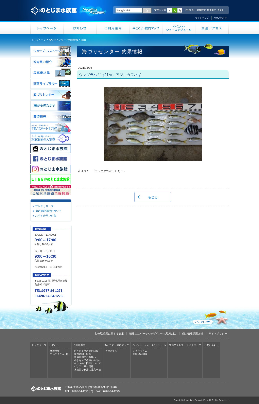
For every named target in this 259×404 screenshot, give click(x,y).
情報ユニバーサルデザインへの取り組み (153, 333)
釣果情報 (73, 39)
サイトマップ (202, 18)
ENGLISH (190, 10)
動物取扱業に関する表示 (109, 333)
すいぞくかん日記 (59, 354)
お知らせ (80, 28)
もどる (153, 197)
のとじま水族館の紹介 (86, 350)
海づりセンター (57, 39)
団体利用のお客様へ (85, 357)
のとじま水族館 (68, 14)
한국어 (221, 10)
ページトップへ (210, 316)
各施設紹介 (111, 350)
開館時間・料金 (82, 354)
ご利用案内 (113, 28)
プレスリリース (44, 206)
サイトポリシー (218, 333)
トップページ (47, 28)
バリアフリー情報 (83, 366)
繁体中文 (211, 10)
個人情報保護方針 (192, 333)
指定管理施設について (48, 210)
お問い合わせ (220, 18)
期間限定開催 (140, 354)
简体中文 (201, 10)
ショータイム (140, 350)
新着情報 (55, 350)
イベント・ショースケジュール (178, 28)
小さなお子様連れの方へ (87, 360)
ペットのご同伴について (87, 363)
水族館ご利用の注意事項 (87, 369)
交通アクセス (212, 28)
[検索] (128, 10)
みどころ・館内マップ (146, 28)
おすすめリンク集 (45, 215)
